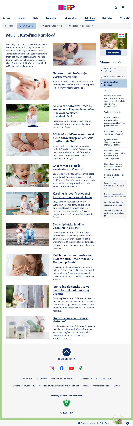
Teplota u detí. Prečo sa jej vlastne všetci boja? (70, 75)
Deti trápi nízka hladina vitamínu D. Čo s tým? (68, 226)
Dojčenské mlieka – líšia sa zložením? (70, 319)
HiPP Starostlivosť (84, 378)
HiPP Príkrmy (41, 378)
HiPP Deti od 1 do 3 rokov (62, 378)
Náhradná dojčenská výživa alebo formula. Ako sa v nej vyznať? (71, 290)
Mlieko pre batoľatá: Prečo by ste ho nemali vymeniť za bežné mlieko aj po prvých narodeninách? (74, 111)
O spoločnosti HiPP (101, 386)
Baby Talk (9, 26)
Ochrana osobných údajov (24, 386)
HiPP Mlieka (27, 378)
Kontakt (117, 386)
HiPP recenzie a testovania (51, 26)
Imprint (86, 386)
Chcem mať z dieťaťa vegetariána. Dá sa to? (68, 167)
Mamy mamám (26, 26)
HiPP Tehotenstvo (103, 378)
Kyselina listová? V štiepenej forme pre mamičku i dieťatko (72, 195)
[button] (115, 7)
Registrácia (113, 52)
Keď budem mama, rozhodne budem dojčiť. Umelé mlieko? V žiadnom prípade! (73, 258)
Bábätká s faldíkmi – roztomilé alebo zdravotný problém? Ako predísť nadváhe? (73, 138)
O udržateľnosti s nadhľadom (80, 26)
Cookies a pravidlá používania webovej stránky (59, 386)
